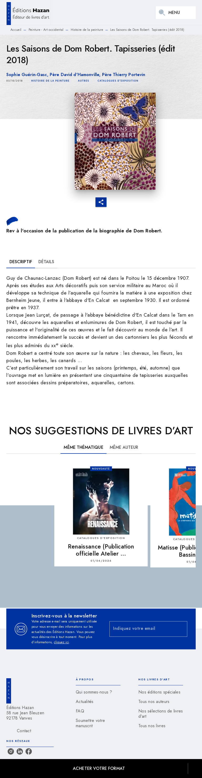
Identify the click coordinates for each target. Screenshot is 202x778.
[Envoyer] (181, 629)
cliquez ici (61, 642)
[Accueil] (28, 12)
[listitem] (10, 751)
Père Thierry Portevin (123, 75)
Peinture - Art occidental (46, 29)
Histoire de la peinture (87, 29)
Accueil (16, 29)
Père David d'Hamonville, (76, 75)
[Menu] (176, 12)
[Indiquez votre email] (141, 629)
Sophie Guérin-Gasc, (28, 75)
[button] (50, 80)
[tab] (20, 262)
